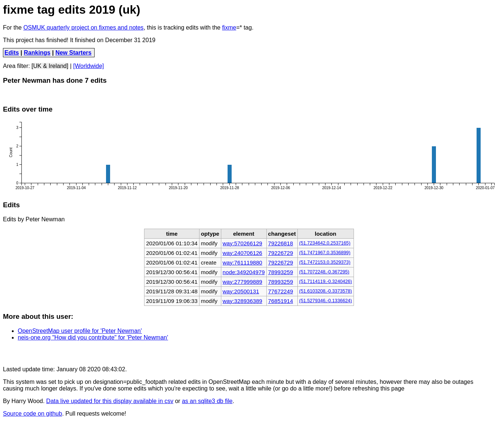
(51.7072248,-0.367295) (324, 271)
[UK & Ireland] (49, 66)
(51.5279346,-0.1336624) (325, 300)
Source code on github (32, 413)
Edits (11, 53)
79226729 (280, 253)
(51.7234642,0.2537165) (325, 243)
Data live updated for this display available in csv (109, 401)
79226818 (280, 243)
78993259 (280, 272)
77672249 (280, 291)
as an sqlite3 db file (207, 401)
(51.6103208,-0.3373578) (325, 291)
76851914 (280, 301)
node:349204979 (244, 272)
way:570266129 (242, 243)
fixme (229, 27)
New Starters (73, 53)
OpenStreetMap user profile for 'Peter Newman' (80, 331)
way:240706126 (242, 253)
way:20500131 (241, 291)
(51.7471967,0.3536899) (325, 252)
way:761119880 (242, 262)
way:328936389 (242, 301)
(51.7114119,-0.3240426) (325, 281)
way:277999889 (242, 282)
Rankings (37, 53)
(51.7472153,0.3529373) (325, 262)
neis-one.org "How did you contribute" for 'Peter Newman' (93, 337)
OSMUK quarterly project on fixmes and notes (83, 27)
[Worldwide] (88, 66)
